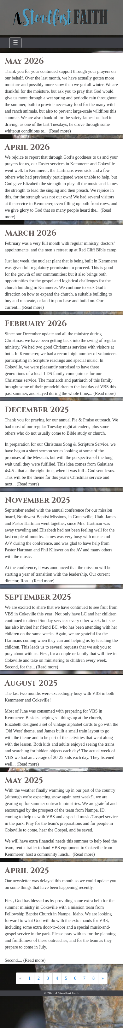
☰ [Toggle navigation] (15, 42)
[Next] (103, 978)
